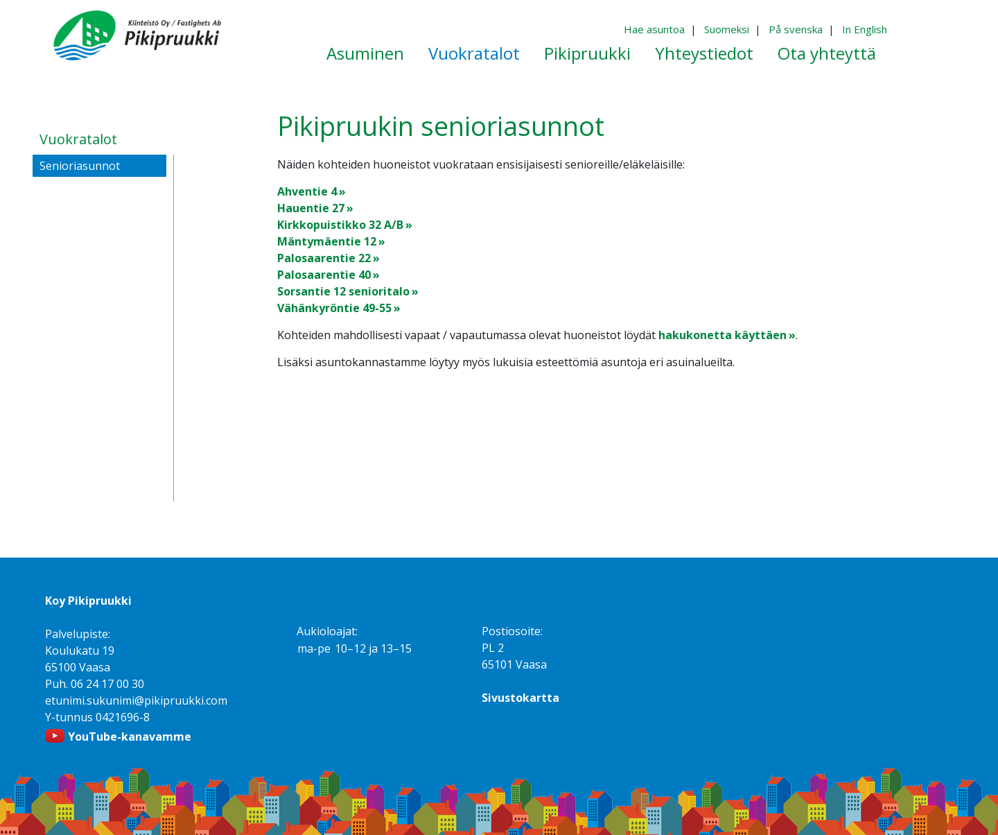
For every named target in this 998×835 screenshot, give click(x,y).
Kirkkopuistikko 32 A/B (340, 224)
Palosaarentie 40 (324, 274)
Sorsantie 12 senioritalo (343, 291)
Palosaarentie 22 (324, 258)
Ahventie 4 (307, 191)
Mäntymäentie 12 (326, 241)
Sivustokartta (520, 697)
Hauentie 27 (310, 208)
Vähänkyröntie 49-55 (334, 308)
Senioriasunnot (80, 165)
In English (864, 29)
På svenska (796, 29)
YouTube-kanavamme (129, 736)
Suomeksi (726, 29)
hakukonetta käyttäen (722, 335)
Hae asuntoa (654, 29)
